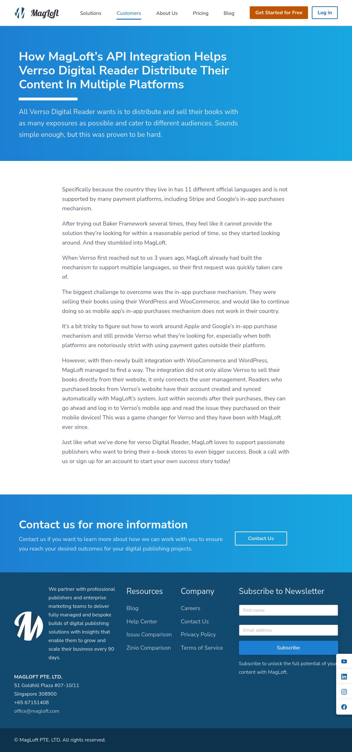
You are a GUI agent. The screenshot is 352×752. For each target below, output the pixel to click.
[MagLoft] (38, 12)
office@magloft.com (36, 711)
